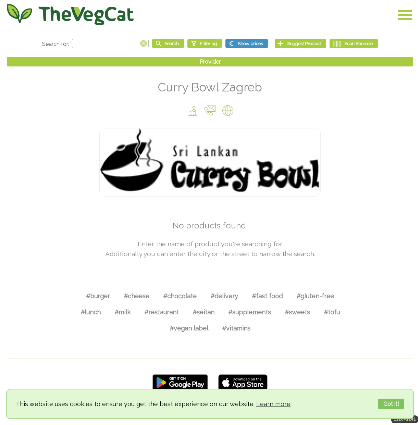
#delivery (224, 296)
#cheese (136, 296)
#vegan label (189, 328)
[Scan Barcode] (354, 43)
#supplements (249, 312)
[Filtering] (204, 43)
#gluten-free (315, 296)
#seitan (203, 312)
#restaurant (161, 312)
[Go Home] (70, 14)
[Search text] (110, 43)
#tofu (332, 312)
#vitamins (236, 328)
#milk (122, 312)
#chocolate (180, 296)
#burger (98, 296)
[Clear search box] (143, 43)
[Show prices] (246, 43)
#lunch (91, 312)
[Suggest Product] (300, 43)
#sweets (297, 312)
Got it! (391, 404)
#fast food (267, 296)
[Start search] (168, 43)
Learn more (273, 404)
